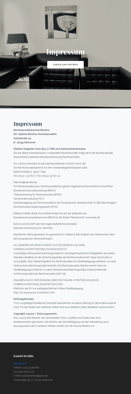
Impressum (19, 363)
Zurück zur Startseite (65, 64)
